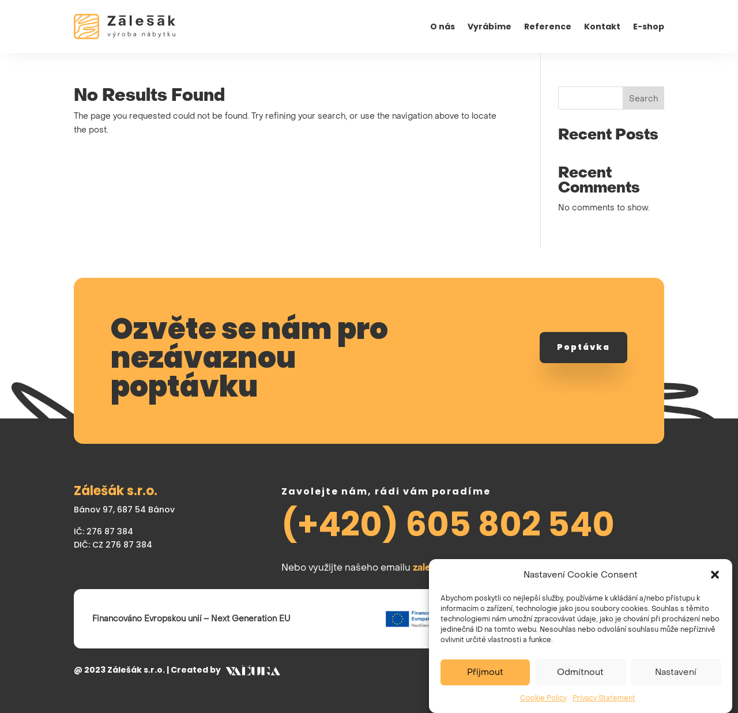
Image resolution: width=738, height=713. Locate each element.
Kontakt (602, 27)
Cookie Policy (543, 705)
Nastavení (675, 679)
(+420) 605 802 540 (448, 524)
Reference (547, 27)
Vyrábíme (489, 27)
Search (643, 98)
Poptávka (583, 347)
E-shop (648, 27)
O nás (442, 27)
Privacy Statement (604, 705)
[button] (715, 581)
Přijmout (485, 679)
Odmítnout (580, 679)
